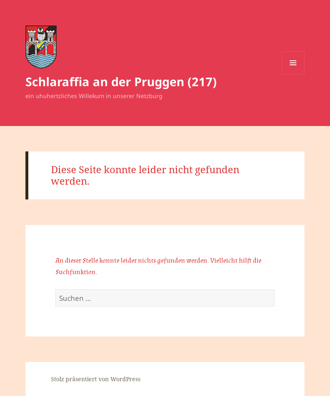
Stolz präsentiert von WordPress (95, 379)
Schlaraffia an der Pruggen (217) (121, 81)
